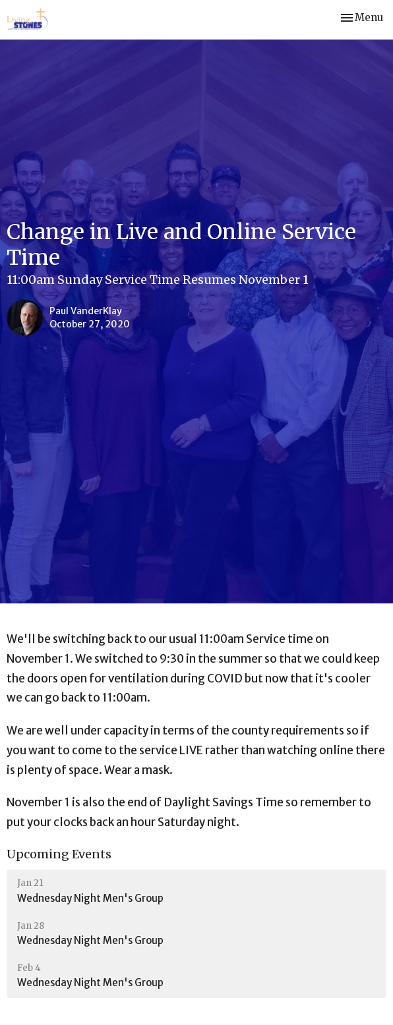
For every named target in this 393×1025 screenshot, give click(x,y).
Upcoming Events (59, 854)
